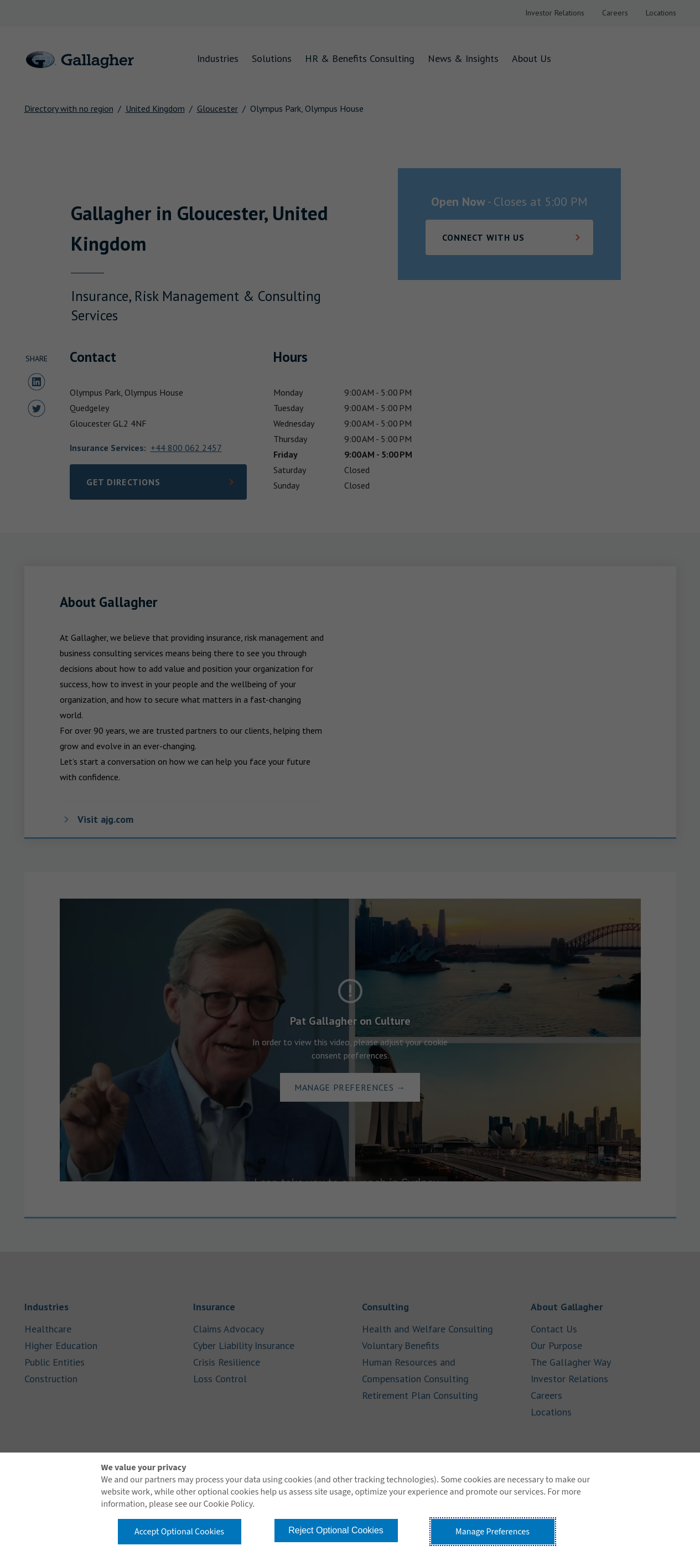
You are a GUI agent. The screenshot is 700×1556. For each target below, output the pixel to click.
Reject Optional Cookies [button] (335, 1530)
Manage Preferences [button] (492, 1532)
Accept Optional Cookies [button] (179, 1532)
